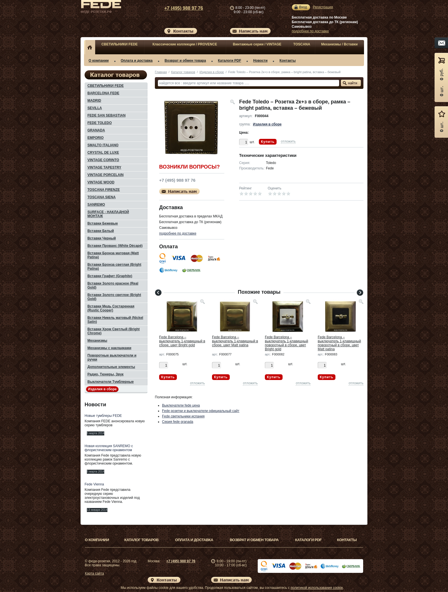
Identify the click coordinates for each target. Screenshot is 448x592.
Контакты (287, 61)
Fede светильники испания (183, 416)
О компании (99, 61)
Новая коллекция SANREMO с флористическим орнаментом (109, 448)
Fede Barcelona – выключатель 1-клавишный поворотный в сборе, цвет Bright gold (286, 343)
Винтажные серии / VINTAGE (257, 44)
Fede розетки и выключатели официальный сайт (200, 411)
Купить (268, 142)
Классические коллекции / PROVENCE (185, 44)
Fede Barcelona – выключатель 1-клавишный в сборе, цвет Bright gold (182, 341)
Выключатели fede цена (181, 405)
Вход (303, 7)
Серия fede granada (177, 422)
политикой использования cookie (317, 588)
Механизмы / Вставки (339, 44)
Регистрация (323, 7)
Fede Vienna (94, 484)
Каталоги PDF (229, 61)
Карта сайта (94, 573)
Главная (161, 72)
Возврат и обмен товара (185, 61)
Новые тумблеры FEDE (103, 416)
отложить (288, 141)
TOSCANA (301, 44)
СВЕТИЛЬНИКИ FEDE (119, 44)
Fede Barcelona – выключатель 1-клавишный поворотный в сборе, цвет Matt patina (339, 343)
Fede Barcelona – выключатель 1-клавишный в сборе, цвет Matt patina (235, 341)
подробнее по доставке (310, 31)
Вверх (385, 574)
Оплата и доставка (137, 61)
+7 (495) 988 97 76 (178, 8)
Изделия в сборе (211, 72)
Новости (260, 61)
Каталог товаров (183, 72)
